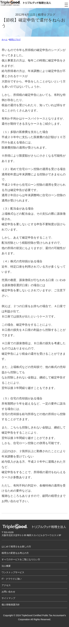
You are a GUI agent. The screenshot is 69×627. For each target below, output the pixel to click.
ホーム (4, 39)
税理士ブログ (15, 39)
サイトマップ (8, 598)
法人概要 (6, 566)
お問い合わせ (8, 591)
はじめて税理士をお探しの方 (16, 546)
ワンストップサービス (13, 572)
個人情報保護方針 (11, 604)
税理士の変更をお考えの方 (15, 553)
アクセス (6, 585)
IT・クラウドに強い (12, 578)
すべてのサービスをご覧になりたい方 (21, 559)
